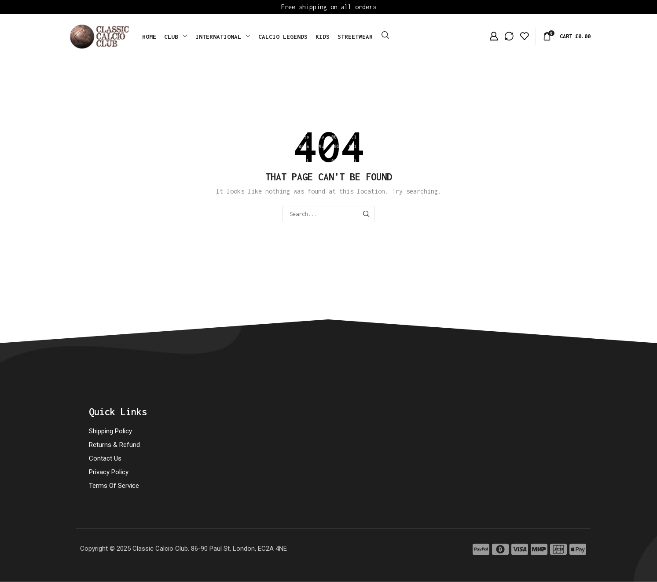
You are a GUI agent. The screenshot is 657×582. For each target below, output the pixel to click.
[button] (385, 35)
